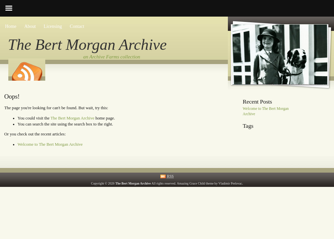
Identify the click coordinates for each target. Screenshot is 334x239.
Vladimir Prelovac (230, 183)
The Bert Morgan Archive (87, 44)
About (30, 26)
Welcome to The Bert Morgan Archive (50, 144)
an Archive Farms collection (111, 56)
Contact (77, 26)
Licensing (53, 26)
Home (10, 26)
